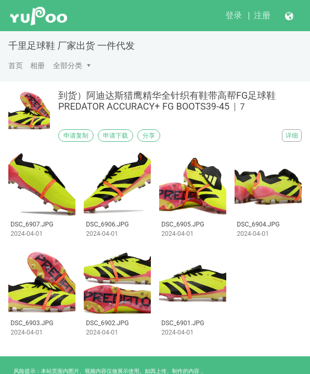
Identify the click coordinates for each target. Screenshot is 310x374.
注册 (262, 15)
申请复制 (75, 135)
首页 (15, 65)
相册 (37, 65)
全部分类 (67, 65)
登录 (233, 15)
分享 (149, 135)
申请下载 (115, 135)
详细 (292, 135)
